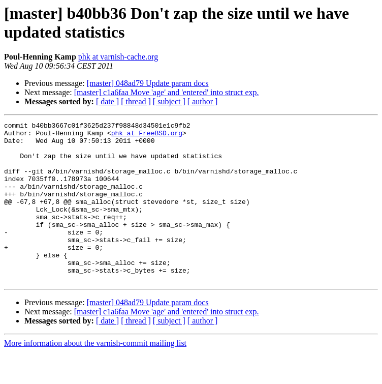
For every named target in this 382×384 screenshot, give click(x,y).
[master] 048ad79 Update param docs (148, 83)
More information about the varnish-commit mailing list (95, 375)
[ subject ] (169, 101)
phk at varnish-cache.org (118, 56)
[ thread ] (136, 101)
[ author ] (202, 101)
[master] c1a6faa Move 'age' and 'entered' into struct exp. (166, 92)
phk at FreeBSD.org (146, 135)
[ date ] (107, 101)
